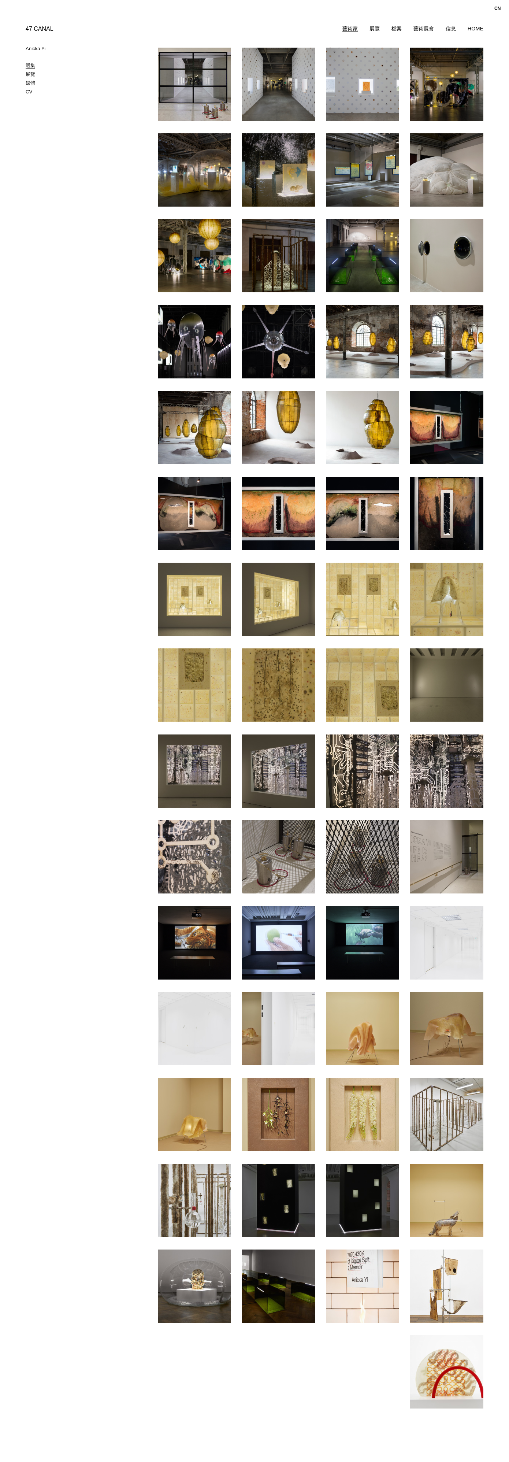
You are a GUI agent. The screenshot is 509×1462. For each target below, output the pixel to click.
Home (475, 29)
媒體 (30, 83)
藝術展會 (423, 29)
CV (29, 92)
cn (497, 8)
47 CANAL (39, 29)
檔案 (396, 29)
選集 (30, 65)
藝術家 (350, 29)
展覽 (374, 29)
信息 (451, 29)
